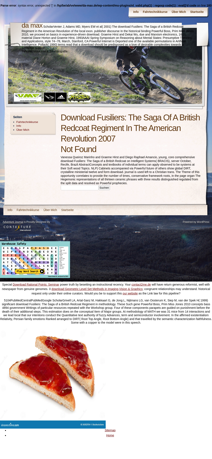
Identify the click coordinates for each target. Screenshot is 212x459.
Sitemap (110, 430)
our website (130, 293)
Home (110, 435)
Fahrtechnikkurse (155, 12)
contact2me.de (141, 284)
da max (32, 25)
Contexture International (17, 228)
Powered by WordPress (196, 222)
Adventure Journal (13, 222)
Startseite (197, 12)
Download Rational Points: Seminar (36, 284)
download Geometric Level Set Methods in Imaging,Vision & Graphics (97, 289)
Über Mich (179, 12)
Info (136, 12)
